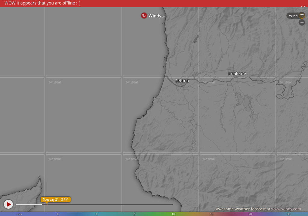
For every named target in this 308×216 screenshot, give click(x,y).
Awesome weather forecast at (258, 209)
